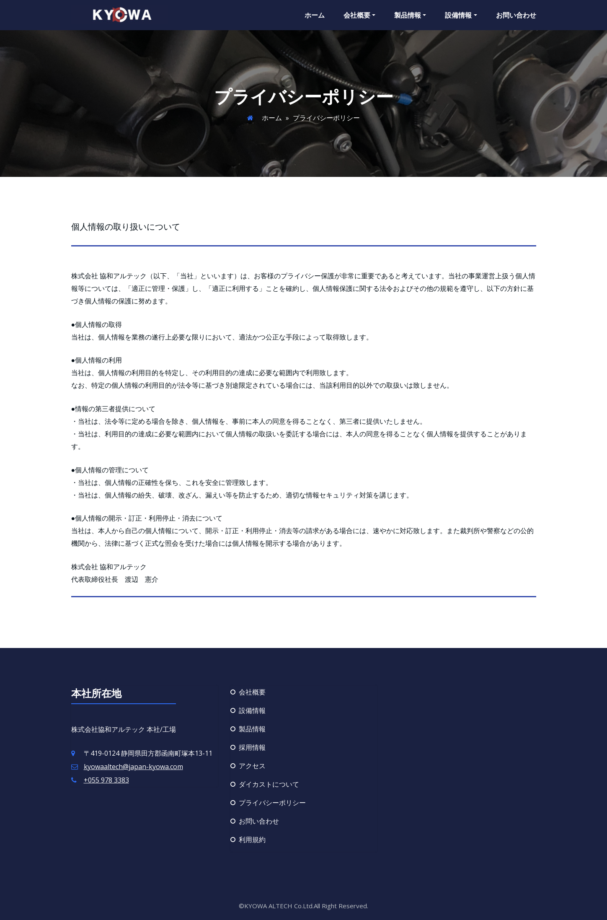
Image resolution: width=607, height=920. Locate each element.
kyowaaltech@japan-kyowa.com (133, 766)
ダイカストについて (269, 784)
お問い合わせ (516, 15)
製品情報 (410, 15)
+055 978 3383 (106, 780)
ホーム (315, 15)
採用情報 (252, 747)
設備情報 (461, 15)
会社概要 (359, 15)
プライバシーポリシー (272, 802)
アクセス (252, 765)
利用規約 (252, 839)
